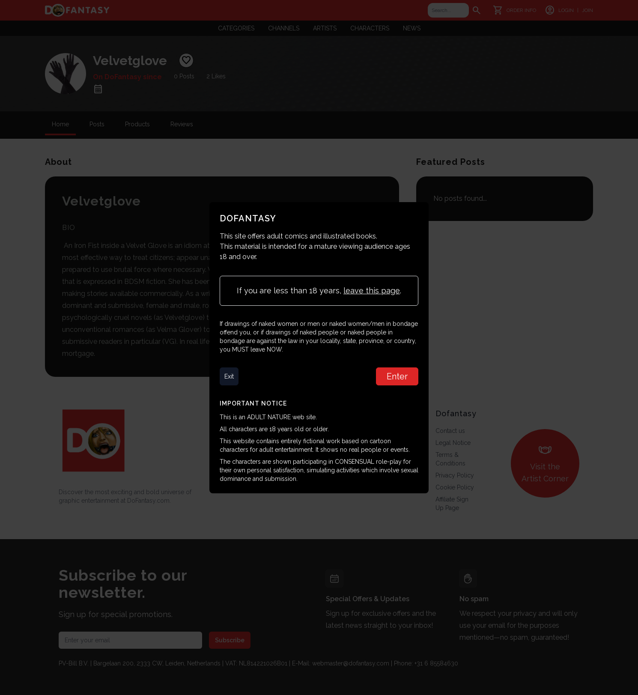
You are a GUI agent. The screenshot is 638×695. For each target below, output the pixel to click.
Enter (397, 376)
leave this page (371, 290)
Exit (229, 376)
